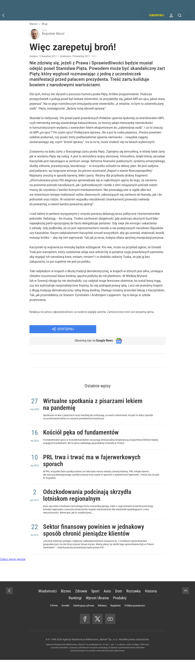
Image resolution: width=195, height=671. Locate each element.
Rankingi (75, 609)
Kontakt (65, 616)
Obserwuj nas (92, 331)
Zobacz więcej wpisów (12, 570)
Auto (107, 602)
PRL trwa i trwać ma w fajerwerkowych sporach (98, 457)
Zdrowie (81, 602)
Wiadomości (47, 602)
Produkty (119, 609)
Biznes (66, 602)
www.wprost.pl (103, 662)
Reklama (102, 616)
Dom (118, 602)
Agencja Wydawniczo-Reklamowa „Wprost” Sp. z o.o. (90, 650)
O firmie (54, 616)
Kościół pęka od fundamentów (86, 426)
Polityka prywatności (134, 616)
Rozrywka (133, 602)
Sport (95, 602)
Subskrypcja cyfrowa (83, 616)
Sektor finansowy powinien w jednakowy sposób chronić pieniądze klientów (84, 535)
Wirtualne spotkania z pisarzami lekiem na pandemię (89, 396)
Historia (151, 602)
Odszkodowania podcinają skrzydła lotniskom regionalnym (93, 494)
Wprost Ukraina (97, 609)
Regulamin (115, 616)
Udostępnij (135, 319)
